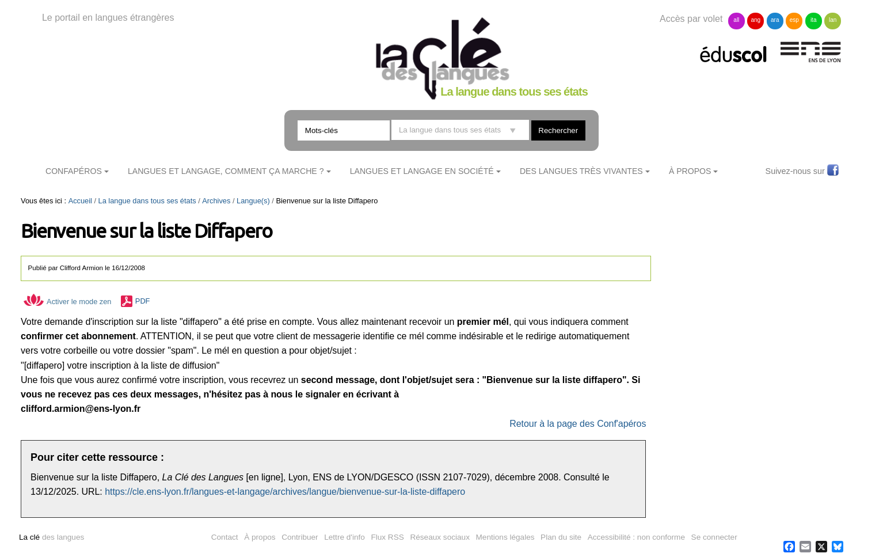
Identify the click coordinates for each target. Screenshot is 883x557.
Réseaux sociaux (440, 537)
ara (775, 20)
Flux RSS (387, 537)
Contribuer (299, 537)
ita (813, 20)
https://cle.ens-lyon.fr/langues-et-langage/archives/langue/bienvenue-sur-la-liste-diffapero (285, 492)
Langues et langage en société (422, 171)
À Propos (690, 171)
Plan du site (561, 537)
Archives (216, 200)
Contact (224, 537)
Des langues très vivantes (581, 171)
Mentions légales (505, 537)
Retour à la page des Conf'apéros (577, 424)
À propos (259, 537)
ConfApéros (73, 171)
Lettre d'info (344, 537)
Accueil (80, 200)
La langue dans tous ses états (147, 200)
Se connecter (714, 537)
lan (832, 20)
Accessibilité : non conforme (636, 537)
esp (794, 20)
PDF (142, 301)
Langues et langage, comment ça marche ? (226, 171)
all (736, 20)
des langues (51, 537)
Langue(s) (253, 200)
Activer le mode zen (67, 301)
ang (755, 20)
